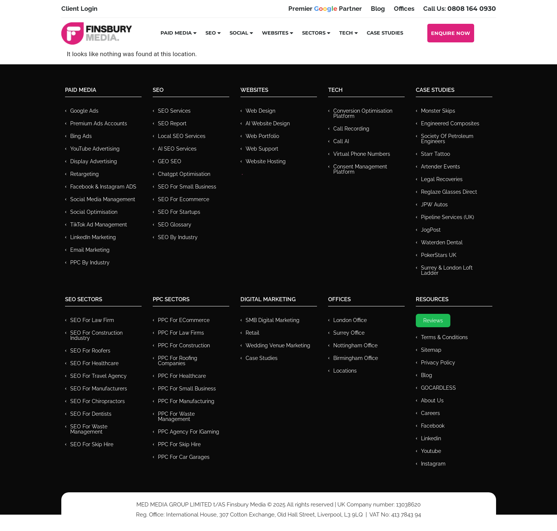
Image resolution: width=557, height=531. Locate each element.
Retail (252, 333)
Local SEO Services (181, 136)
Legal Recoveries (442, 179)
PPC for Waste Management (176, 416)
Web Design (260, 111)
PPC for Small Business (187, 389)
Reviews (433, 321)
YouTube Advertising (95, 149)
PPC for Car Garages (184, 457)
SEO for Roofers (90, 351)
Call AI (341, 141)
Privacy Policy (438, 363)
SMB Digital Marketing (272, 320)
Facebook (432, 426)
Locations (345, 371)
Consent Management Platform (360, 169)
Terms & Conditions (444, 337)
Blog (426, 375)
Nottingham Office (355, 345)
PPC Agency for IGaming (188, 432)
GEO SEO (169, 161)
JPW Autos (434, 204)
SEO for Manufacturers (98, 389)
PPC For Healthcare (182, 376)
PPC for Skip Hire (179, 444)
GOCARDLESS (438, 388)
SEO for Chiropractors (97, 401)
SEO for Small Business (187, 187)
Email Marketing (90, 250)
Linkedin (431, 438)
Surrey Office (349, 333)
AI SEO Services (177, 149)
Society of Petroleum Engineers (447, 138)
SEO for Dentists (90, 414)
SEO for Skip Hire (91, 444)
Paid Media (179, 32)
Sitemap (431, 350)
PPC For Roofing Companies (177, 360)
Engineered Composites (450, 123)
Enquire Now (450, 33)
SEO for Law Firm (92, 320)
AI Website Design (268, 123)
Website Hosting (266, 161)
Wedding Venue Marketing (278, 345)
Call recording (351, 129)
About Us (432, 400)
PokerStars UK (438, 255)
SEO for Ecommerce (183, 199)
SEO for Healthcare (94, 363)
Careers (430, 413)
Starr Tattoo (435, 154)
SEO (213, 32)
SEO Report (172, 123)
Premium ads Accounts (98, 123)
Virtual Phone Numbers (361, 154)
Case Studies (385, 33)
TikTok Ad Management (98, 225)
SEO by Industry (178, 237)
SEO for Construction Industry (96, 335)
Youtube (431, 451)
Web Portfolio (262, 136)
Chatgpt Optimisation (184, 174)
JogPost (431, 230)
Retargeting (84, 174)
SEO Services (174, 111)
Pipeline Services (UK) (447, 217)
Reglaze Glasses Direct (449, 192)
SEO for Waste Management (88, 429)
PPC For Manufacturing (186, 401)
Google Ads (84, 111)
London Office (350, 320)
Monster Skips (438, 111)
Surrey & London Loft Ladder (447, 270)
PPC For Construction (184, 345)
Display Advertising (93, 161)
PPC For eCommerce (184, 320)
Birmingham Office (355, 358)
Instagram (433, 464)
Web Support (262, 149)
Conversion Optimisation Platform (362, 113)
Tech (349, 32)
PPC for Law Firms (181, 333)
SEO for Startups (179, 212)
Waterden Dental (442, 242)
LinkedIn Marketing (93, 237)
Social (242, 32)
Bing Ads (81, 136)
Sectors (316, 32)
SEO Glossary (174, 225)
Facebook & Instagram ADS (103, 187)
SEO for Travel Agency (98, 376)
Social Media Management (102, 199)
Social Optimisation (93, 212)
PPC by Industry (90, 263)
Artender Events (440, 167)
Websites (278, 32)
